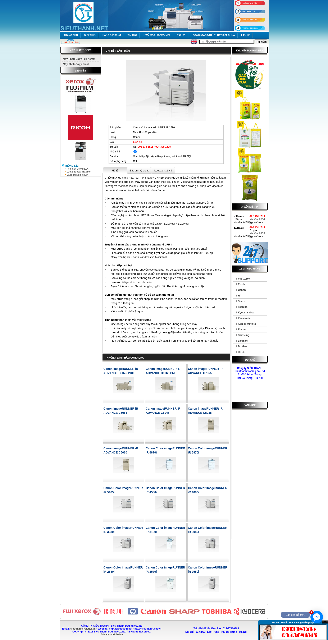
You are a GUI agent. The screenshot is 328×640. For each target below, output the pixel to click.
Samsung (243, 335)
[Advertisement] (249, 475)
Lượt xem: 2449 (163, 170)
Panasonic (244, 318)
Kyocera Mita (246, 312)
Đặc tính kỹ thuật (139, 170)
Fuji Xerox (244, 278)
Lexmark (243, 340)
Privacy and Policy (112, 634)
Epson (242, 329)
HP (240, 295)
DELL (241, 352)
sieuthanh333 (257, 233)
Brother (242, 346)
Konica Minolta (247, 323)
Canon (242, 290)
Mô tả (115, 170)
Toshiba (242, 306)
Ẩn (325, 621)
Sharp (241, 301)
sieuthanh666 (257, 219)
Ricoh (241, 284)
